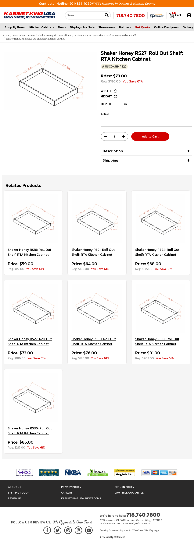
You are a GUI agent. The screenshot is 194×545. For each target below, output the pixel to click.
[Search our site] (84, 15)
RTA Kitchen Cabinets (24, 35)
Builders (125, 27)
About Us (14, 487)
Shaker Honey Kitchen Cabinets (54, 35)
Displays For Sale (82, 27)
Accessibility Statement (112, 537)
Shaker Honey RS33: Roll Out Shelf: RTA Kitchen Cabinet (157, 341)
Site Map (148, 530)
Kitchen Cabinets (41, 27)
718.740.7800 (130, 15)
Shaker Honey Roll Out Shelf (121, 35)
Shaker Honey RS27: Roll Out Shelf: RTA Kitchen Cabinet (30, 341)
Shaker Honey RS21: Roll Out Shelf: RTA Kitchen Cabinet (93, 252)
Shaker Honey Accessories (88, 35)
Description (113, 151)
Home (6, 35)
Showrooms (106, 27)
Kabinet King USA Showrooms (81, 498)
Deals (62, 27)
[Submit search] (106, 15)
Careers (67, 493)
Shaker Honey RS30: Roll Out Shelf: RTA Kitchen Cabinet (93, 341)
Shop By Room (15, 27)
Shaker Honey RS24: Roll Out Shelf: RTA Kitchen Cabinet (157, 252)
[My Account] (189, 15)
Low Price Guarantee (129, 493)
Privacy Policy (71, 487)
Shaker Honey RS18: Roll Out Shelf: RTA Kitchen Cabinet (29, 252)
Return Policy (124, 487)
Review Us (14, 498)
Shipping (110, 160)
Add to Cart (150, 136)
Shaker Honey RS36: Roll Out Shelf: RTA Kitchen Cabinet (30, 430)
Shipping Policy (18, 493)
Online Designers (166, 27)
